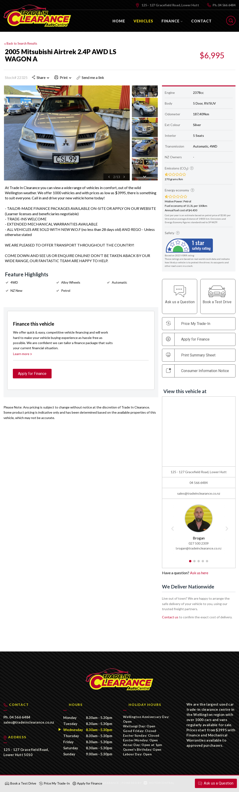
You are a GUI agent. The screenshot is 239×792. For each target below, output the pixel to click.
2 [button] (194, 563)
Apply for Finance (87, 783)
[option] (67, 132)
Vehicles (143, 21)
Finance (172, 21)
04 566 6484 (226, 5)
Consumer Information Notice (197, 370)
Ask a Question (215, 783)
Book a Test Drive (20, 783)
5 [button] (207, 563)
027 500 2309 (199, 544)
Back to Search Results (20, 43)
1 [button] (190, 563)
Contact (201, 21)
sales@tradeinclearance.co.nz (198, 494)
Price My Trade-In (54, 783)
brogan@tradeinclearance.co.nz (198, 548)
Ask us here (199, 573)
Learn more (23, 356)
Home (118, 21)
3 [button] (199, 563)
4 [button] (203, 563)
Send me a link (90, 77)
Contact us (170, 617)
